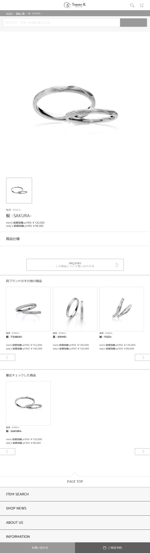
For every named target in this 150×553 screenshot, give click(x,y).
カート (142, 5)
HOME (9, 13)
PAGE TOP (75, 482)
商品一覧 (20, 13)
